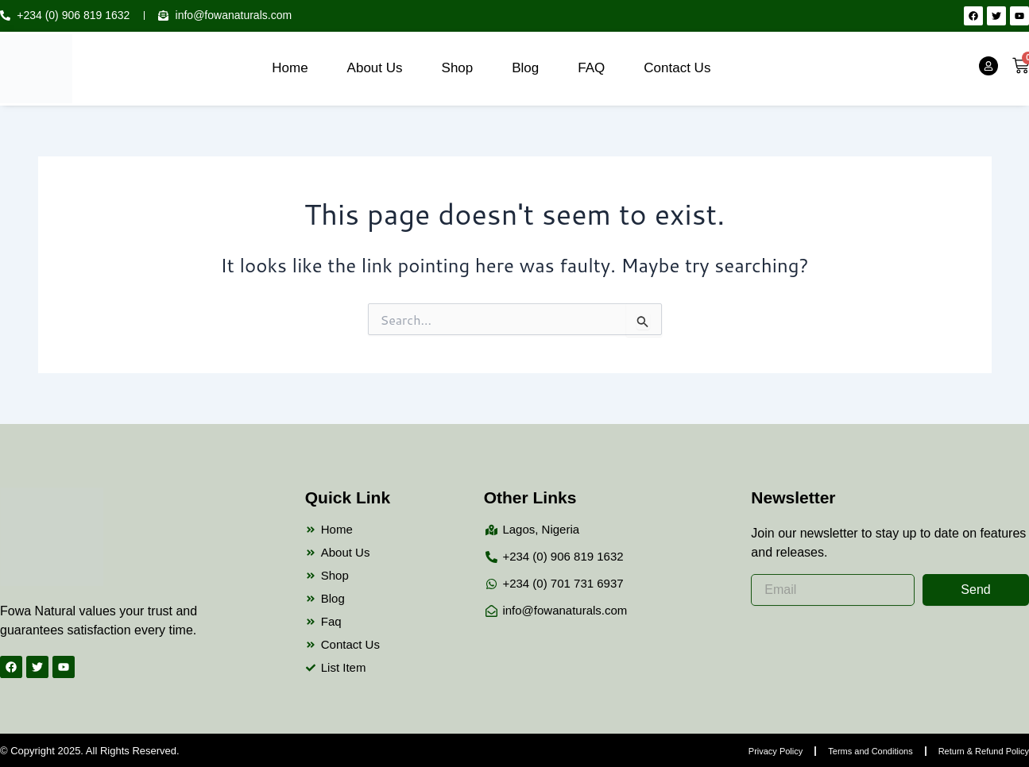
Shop (458, 67)
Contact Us (677, 67)
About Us (375, 67)
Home (290, 67)
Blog (525, 67)
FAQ (591, 67)
